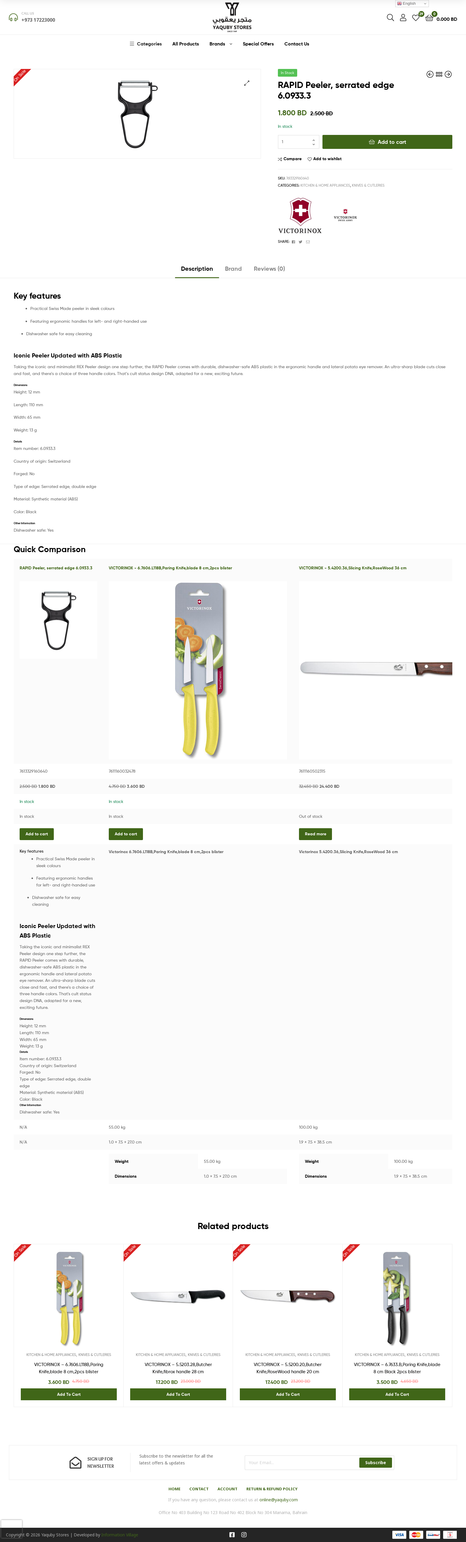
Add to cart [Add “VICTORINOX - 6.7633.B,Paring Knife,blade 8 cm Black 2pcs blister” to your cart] (397, 1394)
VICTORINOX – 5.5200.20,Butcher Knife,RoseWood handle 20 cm (288, 1368)
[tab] (197, 271)
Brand (233, 268)
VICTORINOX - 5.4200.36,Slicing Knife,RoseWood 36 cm (353, 568)
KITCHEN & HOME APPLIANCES (325, 185)
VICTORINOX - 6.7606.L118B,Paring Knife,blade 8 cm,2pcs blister (170, 568)
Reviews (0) (269, 268)
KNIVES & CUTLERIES (368, 185)
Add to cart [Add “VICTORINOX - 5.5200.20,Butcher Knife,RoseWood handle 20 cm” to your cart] (288, 1394)
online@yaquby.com (278, 1499)
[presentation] (11, 1529)
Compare (293, 158)
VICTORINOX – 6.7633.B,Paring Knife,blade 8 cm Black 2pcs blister (397, 1368)
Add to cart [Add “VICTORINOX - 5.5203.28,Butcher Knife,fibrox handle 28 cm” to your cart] (178, 1394)
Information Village (119, 1535)
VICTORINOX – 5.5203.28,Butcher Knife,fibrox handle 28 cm (178, 1368)
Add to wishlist (327, 158)
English (406, 3)
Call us (27, 13)
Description (197, 268)
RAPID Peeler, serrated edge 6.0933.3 (56, 568)
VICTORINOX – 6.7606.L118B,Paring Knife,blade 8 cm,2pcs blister (68, 1368)
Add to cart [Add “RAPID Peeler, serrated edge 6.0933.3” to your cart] (37, 834)
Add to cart (392, 141)
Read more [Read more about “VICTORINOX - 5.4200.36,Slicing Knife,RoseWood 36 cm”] (315, 834)
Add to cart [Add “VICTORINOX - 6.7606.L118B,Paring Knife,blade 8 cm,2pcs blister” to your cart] (126, 834)
